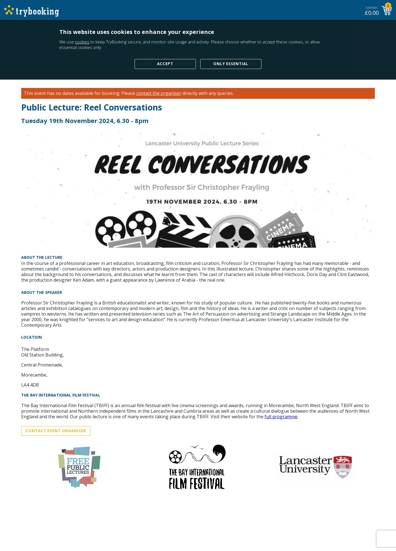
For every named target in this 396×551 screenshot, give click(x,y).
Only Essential (230, 63)
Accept (165, 63)
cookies (82, 42)
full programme (281, 417)
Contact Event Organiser (56, 430)
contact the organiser (158, 93)
